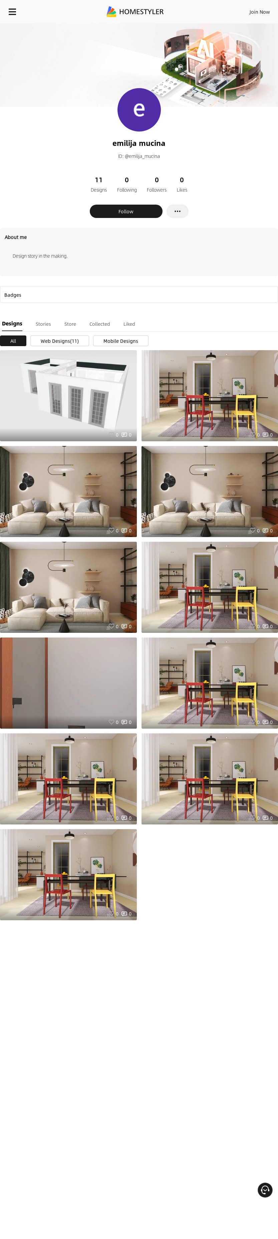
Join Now (260, 11)
